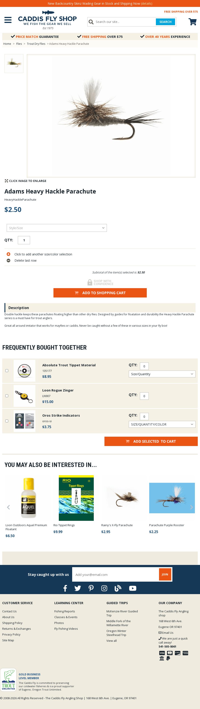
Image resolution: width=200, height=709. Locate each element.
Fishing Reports (64, 611)
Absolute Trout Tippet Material (69, 365)
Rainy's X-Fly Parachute (117, 525)
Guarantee (35, 36)
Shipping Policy (12, 623)
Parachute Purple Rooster (166, 525)
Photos (59, 623)
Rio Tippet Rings (64, 525)
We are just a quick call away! (173, 642)
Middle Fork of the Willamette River (118, 623)
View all (111, 641)
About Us (8, 617)
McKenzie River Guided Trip (122, 613)
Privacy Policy (11, 634)
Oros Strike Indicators (61, 415)
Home (7, 44)
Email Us (166, 633)
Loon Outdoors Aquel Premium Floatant (26, 527)
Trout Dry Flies (36, 44)
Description (18, 307)
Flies (19, 44)
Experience (165, 36)
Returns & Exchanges (16, 629)
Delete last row (25, 260)
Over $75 (100, 36)
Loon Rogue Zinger (58, 390)
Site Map (8, 640)
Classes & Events (66, 617)
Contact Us (9, 611)
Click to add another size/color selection (43, 254)
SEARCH (165, 22)
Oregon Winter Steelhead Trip (116, 633)
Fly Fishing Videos (66, 629)
